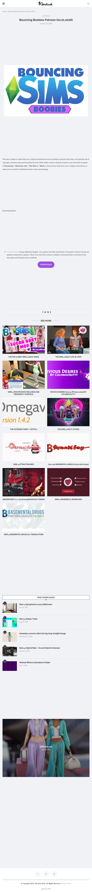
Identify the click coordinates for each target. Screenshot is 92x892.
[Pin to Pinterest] (48, 312)
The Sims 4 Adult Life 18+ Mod (68, 357)
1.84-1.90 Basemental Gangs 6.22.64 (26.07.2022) (68, 464)
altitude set (46, 746)
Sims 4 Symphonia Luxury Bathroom (35, 604)
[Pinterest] (54, 874)
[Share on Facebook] (42, 312)
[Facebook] (38, 874)
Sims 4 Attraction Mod (23, 464)
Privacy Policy (66, 883)
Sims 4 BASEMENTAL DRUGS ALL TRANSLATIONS (23, 534)
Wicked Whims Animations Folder (34, 662)
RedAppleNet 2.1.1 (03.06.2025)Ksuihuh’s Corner (24, 499)
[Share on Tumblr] (50, 312)
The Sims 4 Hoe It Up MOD (68, 429)
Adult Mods (46, 16)
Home (5, 11)
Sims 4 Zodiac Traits (28, 619)
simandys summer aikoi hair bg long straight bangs (42, 633)
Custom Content (13, 252)
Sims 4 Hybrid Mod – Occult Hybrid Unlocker (39, 648)
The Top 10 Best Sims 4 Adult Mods (23, 357)
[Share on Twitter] (45, 312)
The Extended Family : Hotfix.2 (23, 429)
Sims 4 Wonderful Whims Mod (68, 499)
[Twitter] (46, 874)
